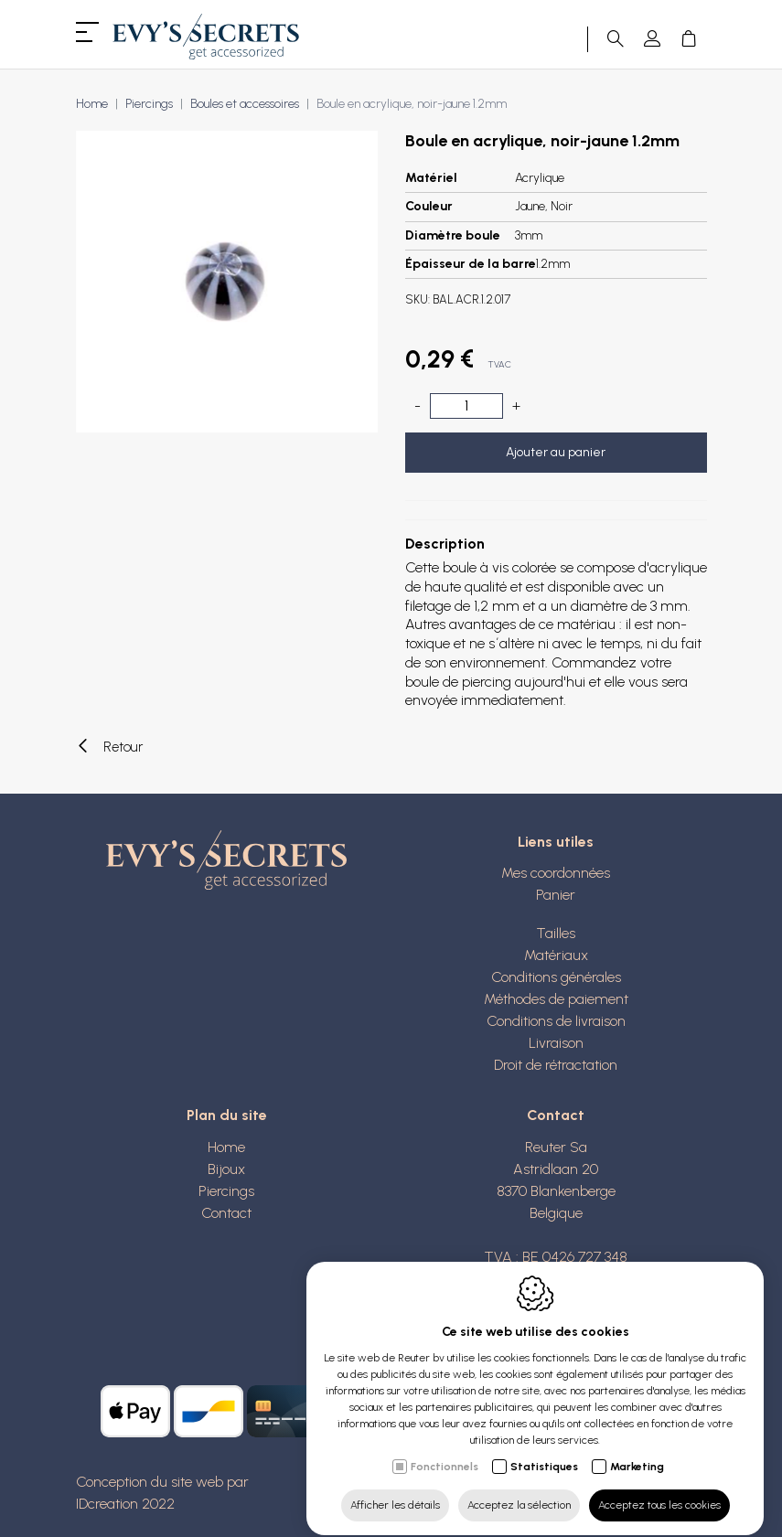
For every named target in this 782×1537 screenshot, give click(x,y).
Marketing (637, 1450)
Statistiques (544, 1450)
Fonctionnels (444, 1450)
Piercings (149, 104)
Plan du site (227, 1115)
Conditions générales (556, 977)
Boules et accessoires (244, 104)
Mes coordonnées (555, 872)
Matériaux (556, 955)
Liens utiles (556, 841)
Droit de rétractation (555, 1064)
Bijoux (226, 1169)
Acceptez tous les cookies (659, 1488)
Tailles (555, 933)
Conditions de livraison (556, 1021)
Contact (226, 1213)
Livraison (556, 1042)
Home (92, 104)
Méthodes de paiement (556, 999)
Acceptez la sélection (519, 1488)
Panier (555, 894)
